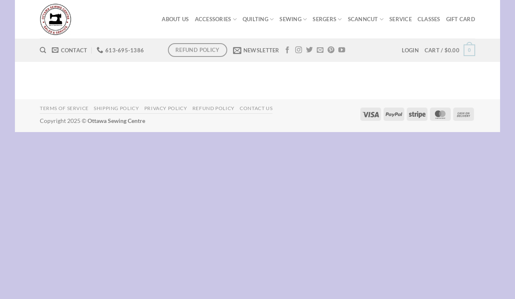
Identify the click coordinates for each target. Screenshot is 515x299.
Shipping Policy (116, 108)
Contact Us (256, 108)
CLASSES (429, 19)
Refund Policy (213, 108)
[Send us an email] (320, 50)
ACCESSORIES (216, 19)
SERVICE (400, 19)
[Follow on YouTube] (341, 50)
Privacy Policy (165, 108)
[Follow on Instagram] (298, 50)
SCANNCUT (366, 19)
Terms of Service (64, 108)
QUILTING (258, 19)
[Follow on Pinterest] (331, 50)
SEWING (293, 19)
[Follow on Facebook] (287, 50)
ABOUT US (175, 19)
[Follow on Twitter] (309, 50)
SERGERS (327, 19)
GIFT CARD (460, 19)
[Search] (43, 50)
